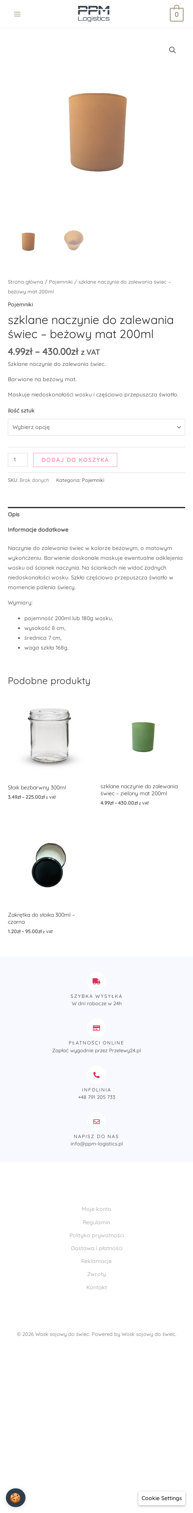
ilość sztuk (21, 410)
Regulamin (96, 1222)
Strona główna (25, 282)
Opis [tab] (14, 514)
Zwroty (96, 1274)
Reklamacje (96, 1261)
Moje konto (96, 1209)
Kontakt (96, 1287)
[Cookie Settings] (161, 1498)
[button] (173, 50)
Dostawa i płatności (96, 1248)
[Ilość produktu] (18, 460)
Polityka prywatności (96, 1235)
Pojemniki (61, 282)
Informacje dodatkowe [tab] (38, 529)
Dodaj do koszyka (75, 459)
